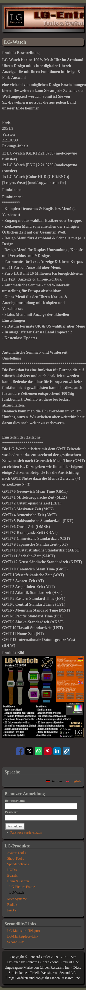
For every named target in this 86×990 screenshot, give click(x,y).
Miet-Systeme (17, 899)
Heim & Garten (18, 881)
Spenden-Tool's (18, 864)
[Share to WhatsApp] (38, 751)
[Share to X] (29, 751)
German (54, 781)
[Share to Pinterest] (48, 751)
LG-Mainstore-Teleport (23, 931)
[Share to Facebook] (20, 751)
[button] (43, 736)
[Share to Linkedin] (57, 751)
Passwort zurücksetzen (26, 833)
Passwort (11, 812)
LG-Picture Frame (22, 887)
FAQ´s (11, 910)
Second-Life (15, 942)
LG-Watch (16, 892)
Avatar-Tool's (16, 853)
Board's (12, 875)
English (73, 781)
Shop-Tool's (15, 859)
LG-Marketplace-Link (22, 936)
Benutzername (15, 800)
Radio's (12, 905)
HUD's (12, 870)
